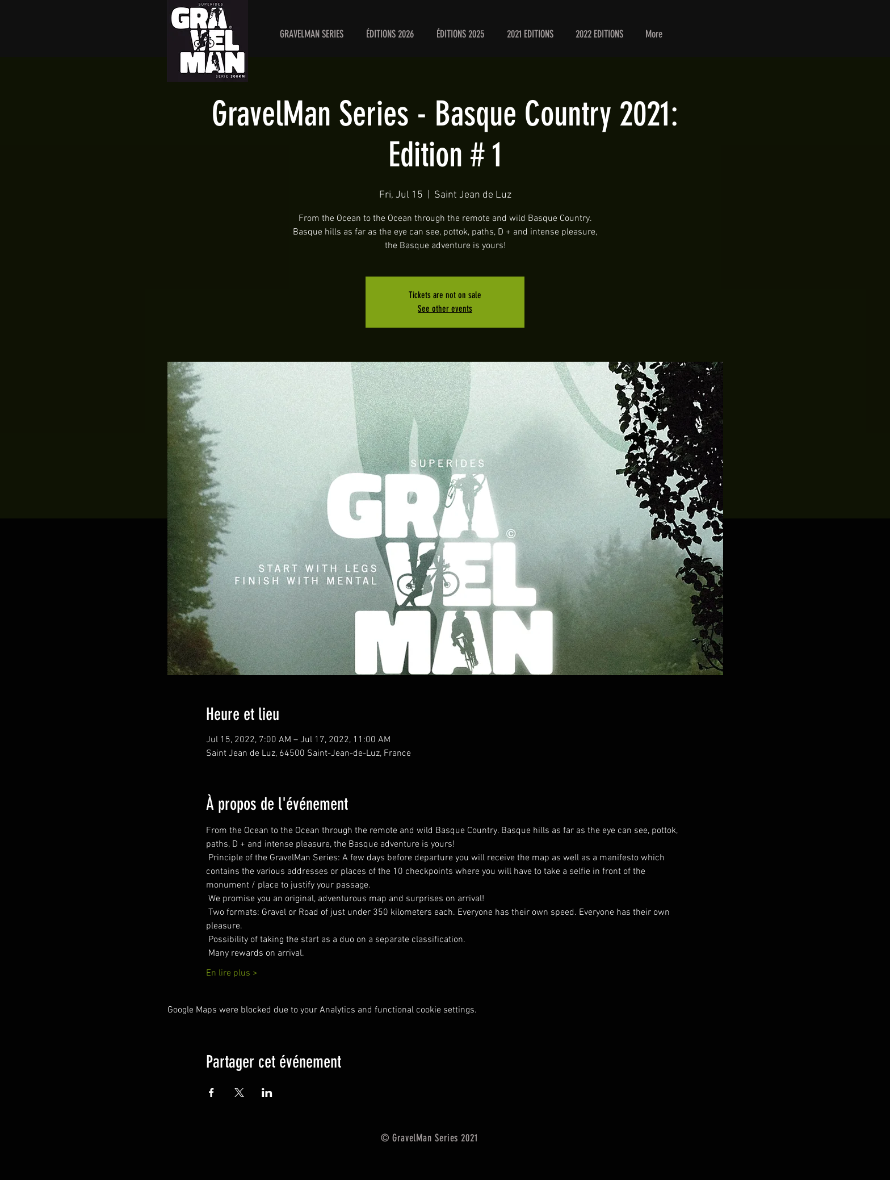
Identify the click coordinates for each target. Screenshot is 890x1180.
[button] (390, 34)
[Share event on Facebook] (211, 1092)
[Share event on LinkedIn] (267, 1092)
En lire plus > (232, 973)
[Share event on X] (239, 1092)
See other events (445, 308)
